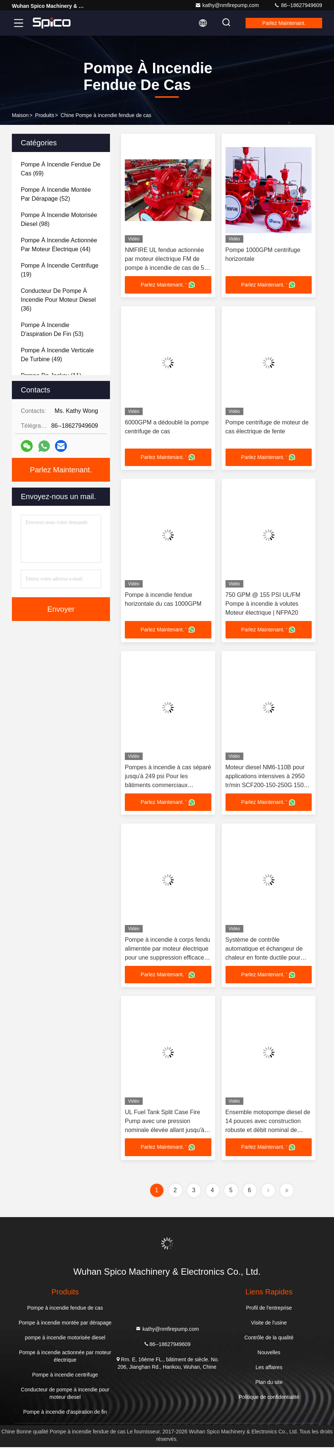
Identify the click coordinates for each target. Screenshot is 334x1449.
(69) (60, 169)
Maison (20, 115)
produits (44, 115)
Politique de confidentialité (269, 1399)
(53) (52, 329)
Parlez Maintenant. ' (168, 285)
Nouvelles (268, 1354)
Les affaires (269, 1369)
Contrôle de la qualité (269, 1339)
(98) (59, 219)
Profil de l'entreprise (269, 1310)
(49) (57, 354)
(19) (59, 270)
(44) (59, 244)
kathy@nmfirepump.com (227, 5)
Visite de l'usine (269, 1324)
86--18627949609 (298, 5)
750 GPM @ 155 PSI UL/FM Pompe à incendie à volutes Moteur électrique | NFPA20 (263, 604)
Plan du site (268, 1384)
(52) (56, 194)
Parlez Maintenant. (282, 23)
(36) (58, 300)
